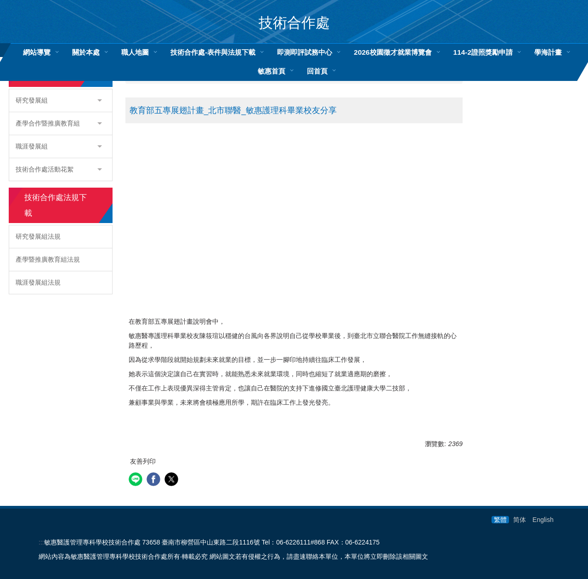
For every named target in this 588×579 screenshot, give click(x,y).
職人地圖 (135, 52)
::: (41, 542)
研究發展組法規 (38, 236)
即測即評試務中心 (304, 52)
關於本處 (86, 52)
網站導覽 (37, 52)
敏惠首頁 (271, 71)
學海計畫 (548, 52)
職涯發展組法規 (38, 282)
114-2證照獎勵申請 (483, 52)
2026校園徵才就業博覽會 (392, 52)
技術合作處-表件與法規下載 (212, 52)
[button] (60, 100)
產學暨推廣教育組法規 (48, 259)
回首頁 (317, 71)
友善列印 (143, 461)
